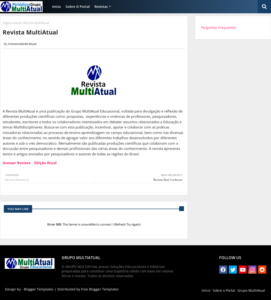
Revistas (101, 6)
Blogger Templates (39, 289)
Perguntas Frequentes (218, 27)
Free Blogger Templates (100, 289)
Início (56, 6)
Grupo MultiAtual (251, 290)
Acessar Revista (16, 162)
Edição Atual (45, 162)
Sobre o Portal (78, 6)
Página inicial (12, 23)
